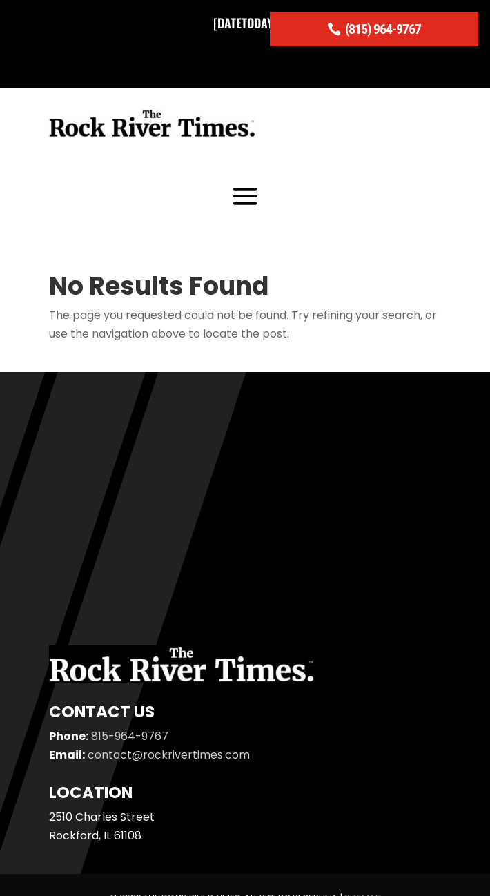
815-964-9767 (129, 736)
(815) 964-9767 (383, 29)
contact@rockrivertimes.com (169, 755)
